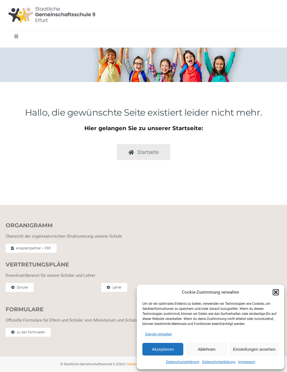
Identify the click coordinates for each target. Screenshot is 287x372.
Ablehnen (206, 349)
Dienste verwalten (158, 334)
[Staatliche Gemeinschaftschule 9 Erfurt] (51, 8)
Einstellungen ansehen (254, 349)
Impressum (246, 362)
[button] (276, 292)
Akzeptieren (163, 349)
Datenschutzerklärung (182, 362)
